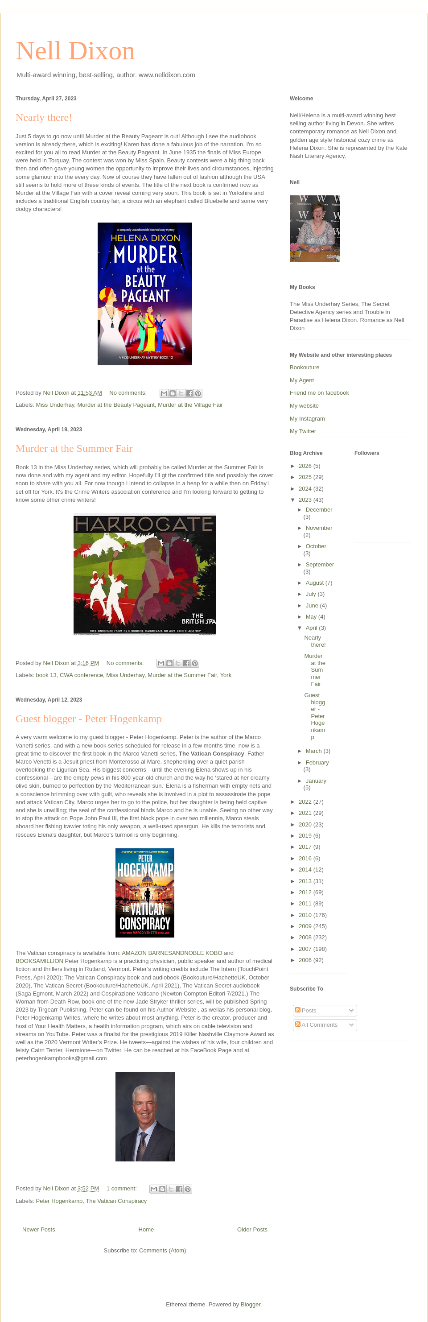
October (316, 546)
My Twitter (303, 431)
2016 (306, 858)
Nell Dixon (75, 50)
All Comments (316, 1024)
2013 (306, 881)
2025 (306, 477)
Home (146, 1229)
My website (304, 405)
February (317, 762)
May (312, 616)
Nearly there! (44, 117)
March (315, 751)
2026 (306, 466)
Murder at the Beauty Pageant (116, 404)
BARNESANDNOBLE (176, 953)
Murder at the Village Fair (190, 404)
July (312, 594)
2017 (306, 846)
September (320, 564)
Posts (306, 1010)
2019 (306, 835)
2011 (306, 903)
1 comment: (123, 1188)
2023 (306, 499)
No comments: (128, 392)
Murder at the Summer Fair (74, 448)
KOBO (214, 953)
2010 (306, 915)
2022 (306, 801)
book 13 (46, 675)
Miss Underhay (55, 404)
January (316, 780)
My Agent (302, 380)
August (315, 582)
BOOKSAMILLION (39, 961)
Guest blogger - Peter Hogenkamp (89, 718)
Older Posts (252, 1229)
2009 (306, 926)
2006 (306, 960)
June (313, 605)
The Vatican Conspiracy (116, 1201)
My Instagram (307, 418)
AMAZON (134, 953)
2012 (306, 892)
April (312, 627)
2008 (306, 937)
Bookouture (305, 367)
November (319, 528)
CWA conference (81, 675)
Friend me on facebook (319, 392)
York (226, 675)
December (319, 509)
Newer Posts (38, 1229)
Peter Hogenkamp (59, 1201)
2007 (306, 949)
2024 (306, 488)
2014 (306, 869)
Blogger (250, 1304)
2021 (306, 813)
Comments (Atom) (162, 1250)
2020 (306, 824)
